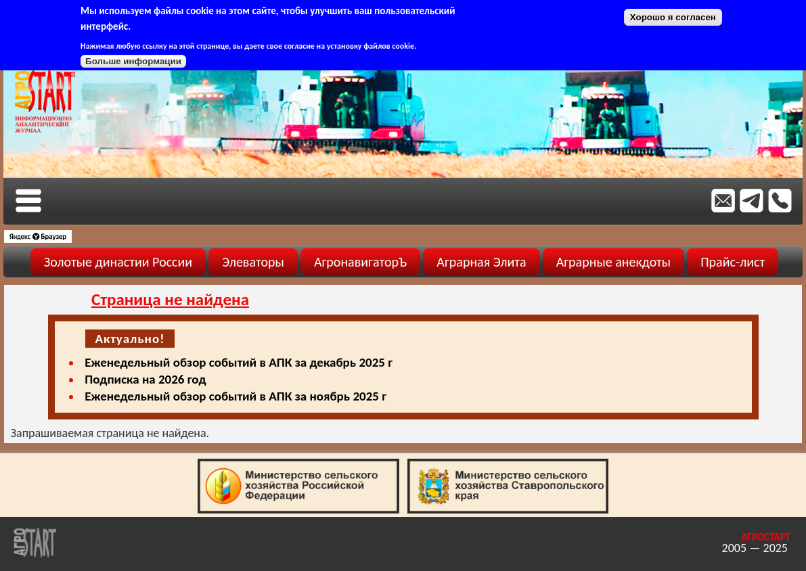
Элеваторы (253, 262)
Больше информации (133, 61)
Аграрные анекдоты (613, 262)
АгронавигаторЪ (360, 262)
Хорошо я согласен (673, 17)
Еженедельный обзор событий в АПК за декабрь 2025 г (239, 362)
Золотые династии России (118, 262)
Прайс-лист (732, 262)
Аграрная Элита (481, 262)
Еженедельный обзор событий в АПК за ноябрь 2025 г (235, 396)
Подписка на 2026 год (145, 379)
